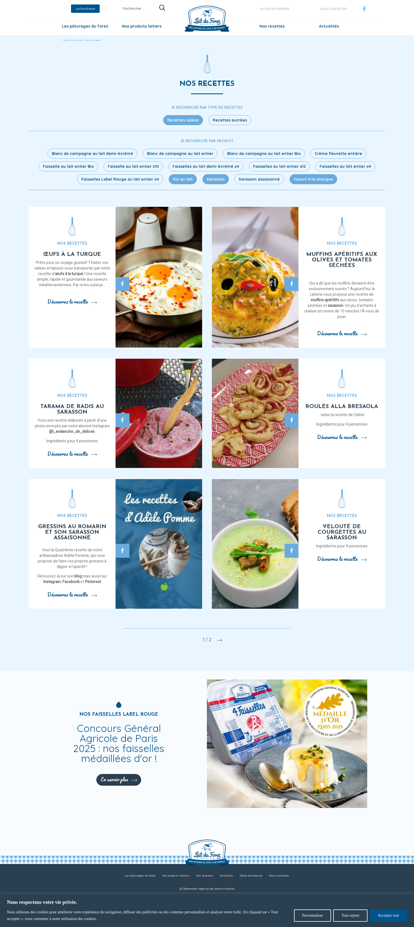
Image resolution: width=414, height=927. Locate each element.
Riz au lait (183, 179)
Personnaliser (312, 915)
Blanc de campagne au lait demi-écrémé (92, 153)
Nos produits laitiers (141, 26)
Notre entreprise (274, 9)
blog (78, 576)
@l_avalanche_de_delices (72, 432)
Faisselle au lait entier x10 (133, 166)
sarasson (335, 306)
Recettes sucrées (230, 120)
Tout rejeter (350, 915)
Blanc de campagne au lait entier (180, 153)
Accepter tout (388, 915)
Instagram (52, 582)
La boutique (85, 8)
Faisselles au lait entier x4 (345, 166)
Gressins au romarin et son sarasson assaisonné (72, 532)
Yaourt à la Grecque (313, 179)
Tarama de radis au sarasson (72, 409)
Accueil (66, 40)
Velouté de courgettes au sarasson (342, 532)
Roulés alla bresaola (341, 406)
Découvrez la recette (72, 301)
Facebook (71, 582)
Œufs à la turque (72, 254)
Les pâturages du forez (85, 26)
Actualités (329, 26)
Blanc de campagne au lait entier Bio (264, 153)
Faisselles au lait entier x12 (279, 166)
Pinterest (93, 582)
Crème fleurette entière (338, 153)
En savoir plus (119, 779)
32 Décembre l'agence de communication (207, 888)
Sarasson (216, 179)
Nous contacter (333, 9)
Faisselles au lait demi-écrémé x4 (206, 166)
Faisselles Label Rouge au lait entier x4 (120, 179)
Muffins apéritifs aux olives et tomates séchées (341, 260)
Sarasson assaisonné (259, 179)
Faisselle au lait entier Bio (68, 166)
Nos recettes (272, 26)
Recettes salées (183, 120)
